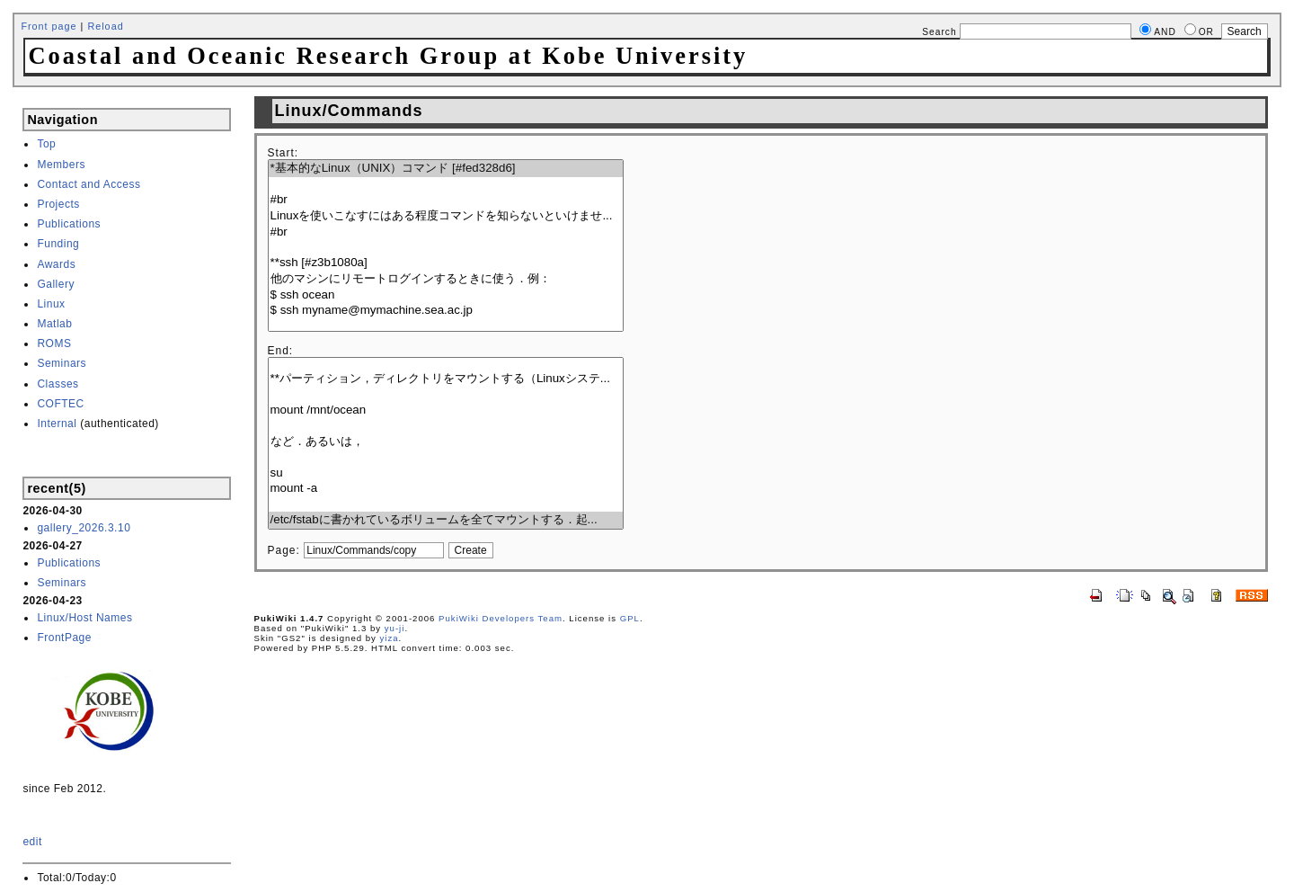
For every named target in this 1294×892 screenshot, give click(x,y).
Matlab (54, 323)
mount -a (446, 488)
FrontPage (64, 637)
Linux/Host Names (84, 617)
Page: (284, 550)
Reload (105, 26)
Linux (51, 304)
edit (31, 841)
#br (446, 200)
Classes (57, 384)
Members (61, 164)
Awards (56, 264)
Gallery (56, 284)
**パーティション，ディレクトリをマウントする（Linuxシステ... (446, 379)
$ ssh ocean (446, 295)
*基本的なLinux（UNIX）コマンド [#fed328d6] (446, 168)
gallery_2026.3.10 (83, 528)
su (446, 473)
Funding (58, 243)
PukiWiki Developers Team (501, 618)
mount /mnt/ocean (446, 410)
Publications (69, 224)
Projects (58, 204)
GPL (630, 618)
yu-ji (395, 628)
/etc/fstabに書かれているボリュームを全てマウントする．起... (446, 520)
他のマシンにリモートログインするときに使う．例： (446, 279)
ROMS (54, 343)
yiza (389, 638)
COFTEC (60, 403)
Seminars (61, 363)
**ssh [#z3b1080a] (446, 263)
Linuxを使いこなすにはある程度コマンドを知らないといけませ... (446, 216)
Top (46, 144)
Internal (56, 423)
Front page (48, 26)
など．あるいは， (446, 441)
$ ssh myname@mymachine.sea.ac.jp (446, 310)
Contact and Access (88, 184)
